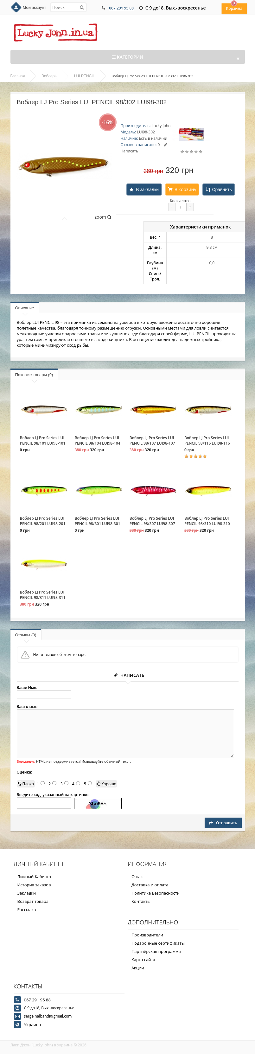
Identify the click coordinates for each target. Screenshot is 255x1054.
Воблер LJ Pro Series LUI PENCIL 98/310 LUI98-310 (207, 521)
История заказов (34, 885)
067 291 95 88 (121, 8)
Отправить (223, 823)
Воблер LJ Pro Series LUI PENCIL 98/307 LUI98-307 (152, 521)
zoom (102, 217)
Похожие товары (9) (34, 374)
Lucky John (160, 125)
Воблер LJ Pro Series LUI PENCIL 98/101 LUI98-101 (43, 440)
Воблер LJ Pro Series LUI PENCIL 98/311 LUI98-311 (43, 594)
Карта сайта (143, 959)
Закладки (26, 893)
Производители (147, 935)
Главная (17, 76)
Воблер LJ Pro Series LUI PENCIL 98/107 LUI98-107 (152, 440)
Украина (32, 1024)
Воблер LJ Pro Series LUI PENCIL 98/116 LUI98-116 (207, 440)
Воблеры (49, 76)
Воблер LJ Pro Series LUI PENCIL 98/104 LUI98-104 (97, 440)
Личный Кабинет (34, 876)
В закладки (147, 189)
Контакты (140, 901)
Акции (137, 968)
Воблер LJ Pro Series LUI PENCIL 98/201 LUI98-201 (43, 521)
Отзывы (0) (25, 635)
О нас (137, 876)
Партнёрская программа (156, 951)
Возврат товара (32, 901)
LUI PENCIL (84, 76)
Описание (24, 307)
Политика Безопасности (155, 893)
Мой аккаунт (34, 7)
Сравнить (222, 189)
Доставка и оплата (150, 885)
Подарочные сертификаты (158, 943)
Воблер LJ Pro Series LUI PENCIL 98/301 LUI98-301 (97, 521)
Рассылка (26, 909)
